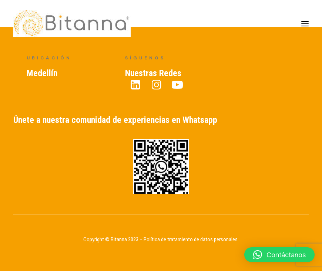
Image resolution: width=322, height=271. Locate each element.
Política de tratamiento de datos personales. (191, 239)
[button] (279, 254)
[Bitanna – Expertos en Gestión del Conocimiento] (72, 23)
